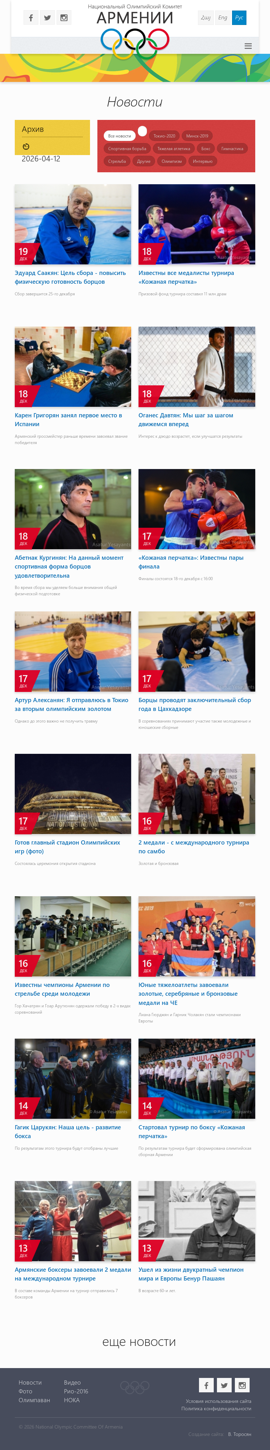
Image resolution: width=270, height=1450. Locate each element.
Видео (72, 1382)
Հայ (206, 17)
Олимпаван (34, 1400)
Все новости (119, 136)
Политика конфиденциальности (216, 1408)
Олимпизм (172, 161)
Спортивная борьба (127, 148)
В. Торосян (239, 1434)
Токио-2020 (164, 136)
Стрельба (117, 161)
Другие (143, 161)
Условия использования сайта (218, 1401)
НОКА (72, 1400)
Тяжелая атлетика (174, 148)
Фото (25, 1391)
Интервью (203, 161)
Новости (30, 1382)
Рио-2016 (76, 1391)
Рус (239, 17)
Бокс (205, 148)
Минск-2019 (197, 136)
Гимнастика (232, 148)
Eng (222, 17)
